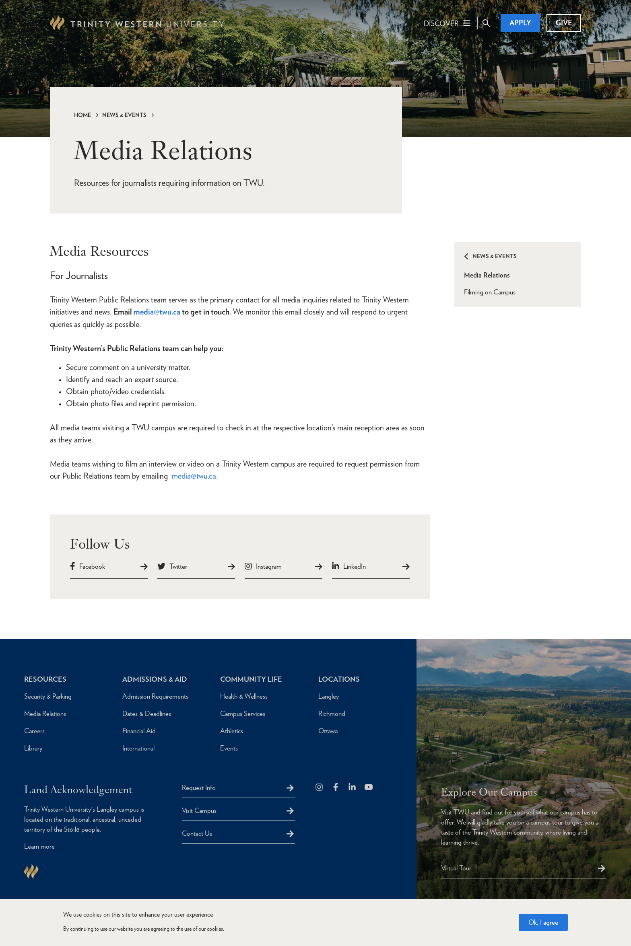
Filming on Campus (490, 292)
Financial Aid (139, 730)
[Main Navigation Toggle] (447, 23)
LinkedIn (354, 565)
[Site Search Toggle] (486, 23)
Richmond (331, 713)
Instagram (269, 565)
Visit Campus (199, 810)
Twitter (178, 565)
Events (229, 747)
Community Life (251, 678)
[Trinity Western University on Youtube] (369, 787)
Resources (45, 678)
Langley (328, 695)
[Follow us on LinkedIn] (352, 787)
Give (563, 23)
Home (82, 115)
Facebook (92, 565)
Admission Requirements (155, 695)
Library (33, 747)
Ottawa (328, 730)
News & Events (124, 115)
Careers (34, 730)
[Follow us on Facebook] (336, 787)
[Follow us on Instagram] (319, 787)
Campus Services (242, 713)
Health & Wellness (244, 695)
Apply (520, 23)
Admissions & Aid (154, 678)
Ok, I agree (543, 922)
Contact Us (197, 833)
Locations (339, 678)
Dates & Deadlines (146, 713)
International (138, 747)
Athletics (231, 730)
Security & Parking (48, 695)
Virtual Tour (456, 867)
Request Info (199, 787)
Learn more (39, 846)
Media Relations (487, 275)
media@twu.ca (194, 475)
